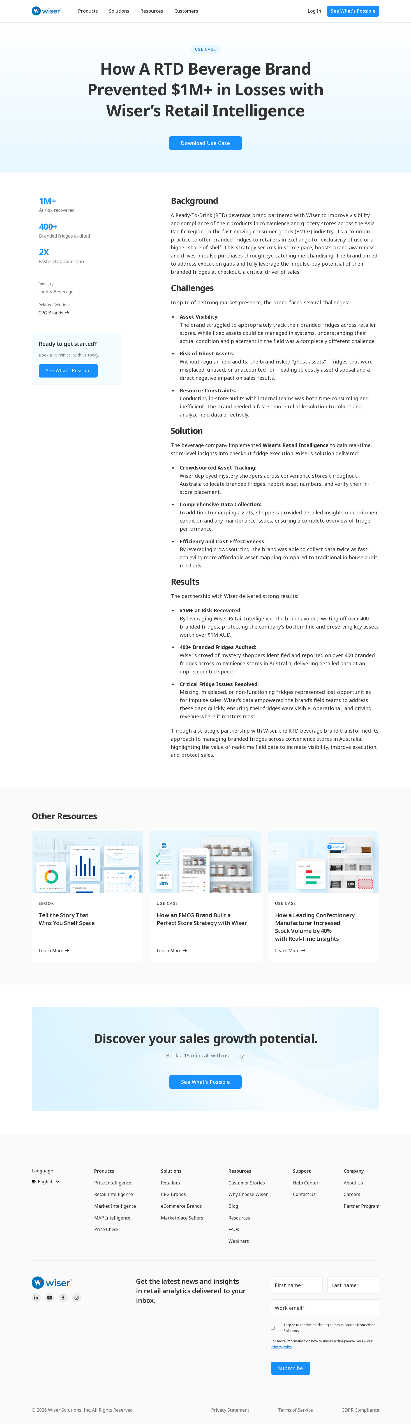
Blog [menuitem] (233, 1206)
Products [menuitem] (104, 1171)
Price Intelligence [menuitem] (112, 1183)
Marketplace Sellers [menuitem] (182, 1218)
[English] (45, 1181)
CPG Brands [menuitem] (173, 1194)
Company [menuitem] (354, 1171)
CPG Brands (50, 313)
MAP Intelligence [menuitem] (112, 1218)
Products (88, 11)
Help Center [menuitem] (305, 1183)
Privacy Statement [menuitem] (230, 1410)
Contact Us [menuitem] (304, 1194)
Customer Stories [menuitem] (246, 1183)
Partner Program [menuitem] (361, 1206)
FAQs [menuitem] (233, 1229)
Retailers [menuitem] (170, 1183)
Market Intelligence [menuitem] (115, 1206)
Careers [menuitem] (352, 1194)
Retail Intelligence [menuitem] (113, 1194)
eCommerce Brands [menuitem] (181, 1206)
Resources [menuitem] (239, 1171)
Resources (151, 11)
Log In (314, 11)
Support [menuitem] (302, 1171)
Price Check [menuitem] (106, 1229)
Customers (186, 11)
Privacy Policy (281, 1347)
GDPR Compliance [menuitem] (360, 1410)
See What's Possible (353, 11)
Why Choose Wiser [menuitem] (248, 1194)
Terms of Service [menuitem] (295, 1410)
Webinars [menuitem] (238, 1241)
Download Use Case (205, 143)
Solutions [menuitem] (171, 1171)
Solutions (119, 11)
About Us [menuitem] (353, 1183)
